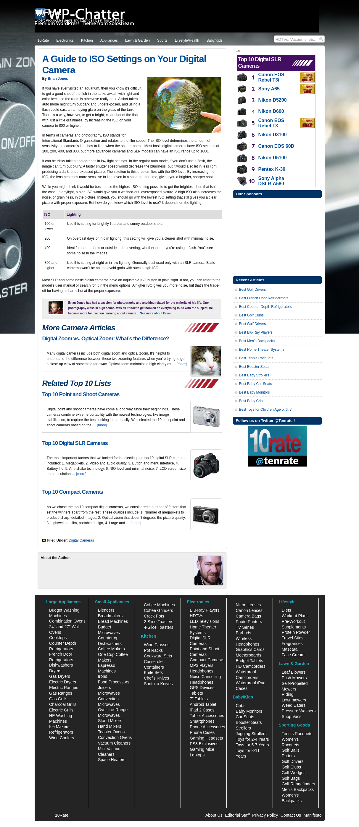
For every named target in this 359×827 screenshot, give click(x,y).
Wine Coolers (61, 737)
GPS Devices (202, 687)
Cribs (240, 705)
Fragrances (292, 643)
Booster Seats (249, 722)
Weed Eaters (294, 705)
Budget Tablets (249, 660)
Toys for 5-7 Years (252, 744)
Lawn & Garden (137, 40)
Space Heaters (111, 759)
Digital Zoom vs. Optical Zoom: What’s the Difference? (105, 338)
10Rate (43, 40)
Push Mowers (294, 677)
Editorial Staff (237, 815)
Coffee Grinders (158, 610)
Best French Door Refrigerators (264, 298)
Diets (286, 610)
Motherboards (248, 655)
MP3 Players (201, 665)
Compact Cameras (207, 659)
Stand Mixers (110, 720)
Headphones (201, 671)
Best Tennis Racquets (256, 358)
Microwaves (109, 693)
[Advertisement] (277, 236)
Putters (288, 755)
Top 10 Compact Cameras (72, 492)
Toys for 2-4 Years (252, 739)
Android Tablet (203, 704)
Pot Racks (153, 650)
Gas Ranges (60, 693)
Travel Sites (292, 638)
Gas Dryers (59, 676)
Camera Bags (248, 616)
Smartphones (202, 721)
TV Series (245, 627)
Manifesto (313, 815)
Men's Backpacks (298, 789)
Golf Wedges (294, 772)
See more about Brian (155, 313)
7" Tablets (199, 698)
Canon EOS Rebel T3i (271, 77)
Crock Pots (154, 616)
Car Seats (245, 716)
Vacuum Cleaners (114, 743)
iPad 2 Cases (202, 710)
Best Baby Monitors (254, 392)
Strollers (243, 728)
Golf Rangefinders (298, 783)
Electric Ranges (63, 687)
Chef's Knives (156, 678)
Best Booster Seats (254, 367)
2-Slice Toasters (158, 621)
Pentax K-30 (272, 169)
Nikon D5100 (272, 157)
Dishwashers (61, 665)
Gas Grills (58, 698)
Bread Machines (113, 621)
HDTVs (196, 615)
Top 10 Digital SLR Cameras (75, 443)
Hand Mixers (109, 726)
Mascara (290, 649)
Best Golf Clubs (251, 315)
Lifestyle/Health (187, 40)
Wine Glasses (156, 644)
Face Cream (293, 654)
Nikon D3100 (272, 134)
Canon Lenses (249, 610)
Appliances (109, 40)
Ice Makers (59, 726)
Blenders (106, 610)
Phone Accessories (207, 726)
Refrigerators (61, 732)
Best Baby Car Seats (255, 384)
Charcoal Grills (62, 704)
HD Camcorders (250, 666)
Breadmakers (110, 615)
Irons (102, 676)
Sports (162, 40)
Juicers (104, 687)
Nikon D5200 (272, 100)
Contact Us (291, 815)
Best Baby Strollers (254, 375)
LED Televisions (204, 621)
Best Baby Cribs (252, 401)
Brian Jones (58, 79)
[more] (182, 364)
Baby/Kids (215, 40)
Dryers (55, 670)
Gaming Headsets (206, 738)
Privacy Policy (265, 815)
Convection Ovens (115, 737)
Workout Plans (295, 615)
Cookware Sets (158, 656)
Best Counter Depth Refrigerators (265, 307)
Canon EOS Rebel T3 (271, 123)
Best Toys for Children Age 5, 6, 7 (265, 409)
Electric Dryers (62, 682)
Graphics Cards (250, 649)
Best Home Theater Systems (261, 349)
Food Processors (113, 682)
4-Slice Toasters (158, 627)
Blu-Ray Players (204, 610)
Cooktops (58, 637)
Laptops (197, 755)
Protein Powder (296, 632)
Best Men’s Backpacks (257, 341)
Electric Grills (61, 710)
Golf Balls (291, 750)
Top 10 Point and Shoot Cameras (81, 394)
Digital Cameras (81, 540)
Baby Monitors (249, 711)
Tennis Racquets (297, 733)
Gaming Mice (202, 749)
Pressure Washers (299, 711)
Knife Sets (153, 672)
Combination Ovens (67, 621)
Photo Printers (249, 621)
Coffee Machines (159, 604)
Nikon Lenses (248, 604)
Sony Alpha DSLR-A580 (271, 181)
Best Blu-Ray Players (256, 332)
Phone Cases (202, 732)
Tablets (196, 693)
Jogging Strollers (251, 733)
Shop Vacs (292, 716)
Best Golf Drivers (252, 289)
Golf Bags (291, 778)
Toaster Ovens (111, 731)
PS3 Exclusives (204, 743)
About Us (214, 815)
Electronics (65, 40)
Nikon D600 (271, 111)
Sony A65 (269, 88)
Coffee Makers (111, 648)
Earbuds (243, 633)
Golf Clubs (291, 767)
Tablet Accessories (207, 715)
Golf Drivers (293, 761)
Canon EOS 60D (276, 146)
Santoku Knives (158, 683)
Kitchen (87, 40)
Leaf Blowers (294, 672)
